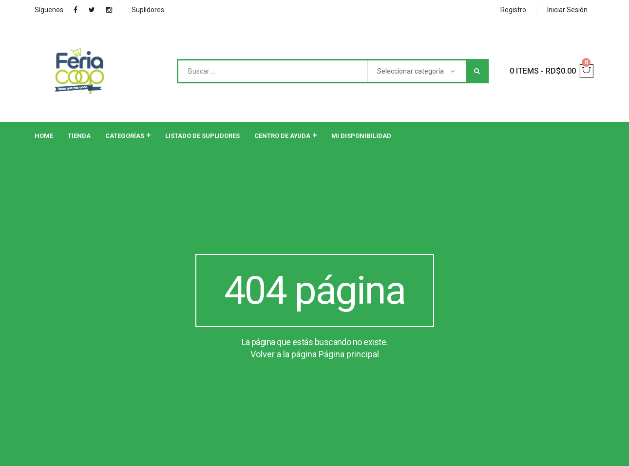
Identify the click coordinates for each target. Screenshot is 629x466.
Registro (513, 10)
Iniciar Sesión (567, 10)
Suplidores (148, 10)
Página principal (349, 354)
